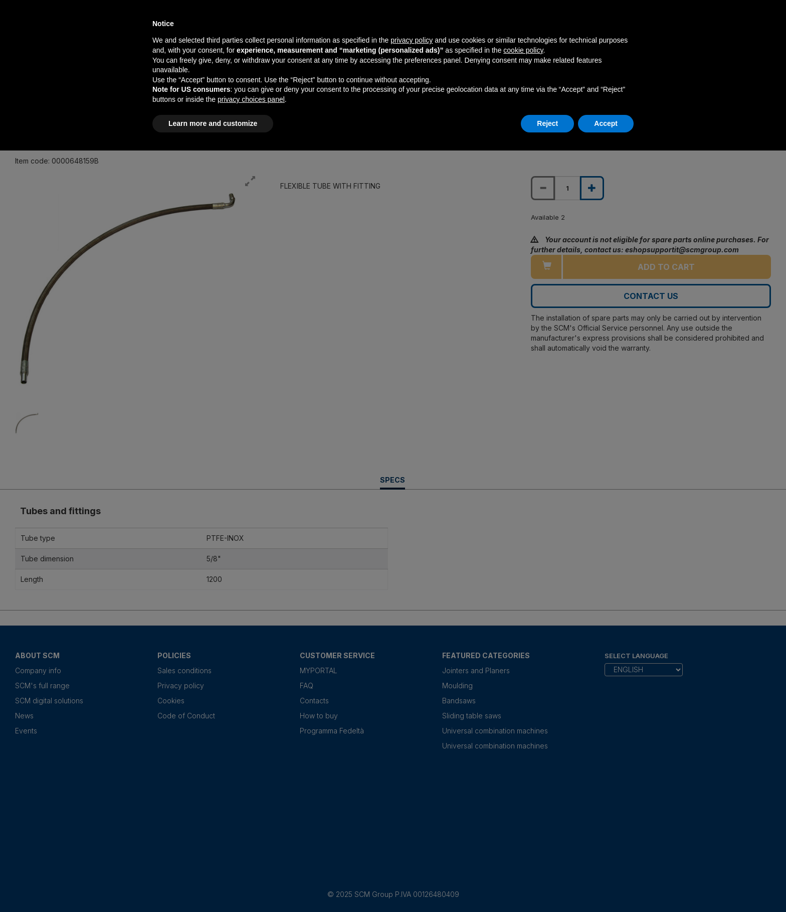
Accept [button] (606, 123)
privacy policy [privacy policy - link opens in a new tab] (411, 40)
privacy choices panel (251, 99)
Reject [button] (547, 123)
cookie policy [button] (523, 50)
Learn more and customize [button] (212, 123)
